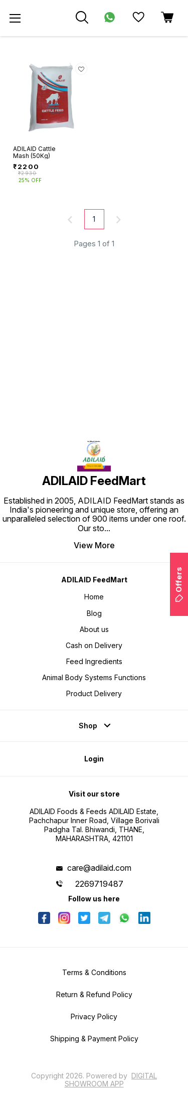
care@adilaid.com (99, 867)
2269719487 (99, 883)
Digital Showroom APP (111, 1079)
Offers (178, 584)
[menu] (15, 18)
